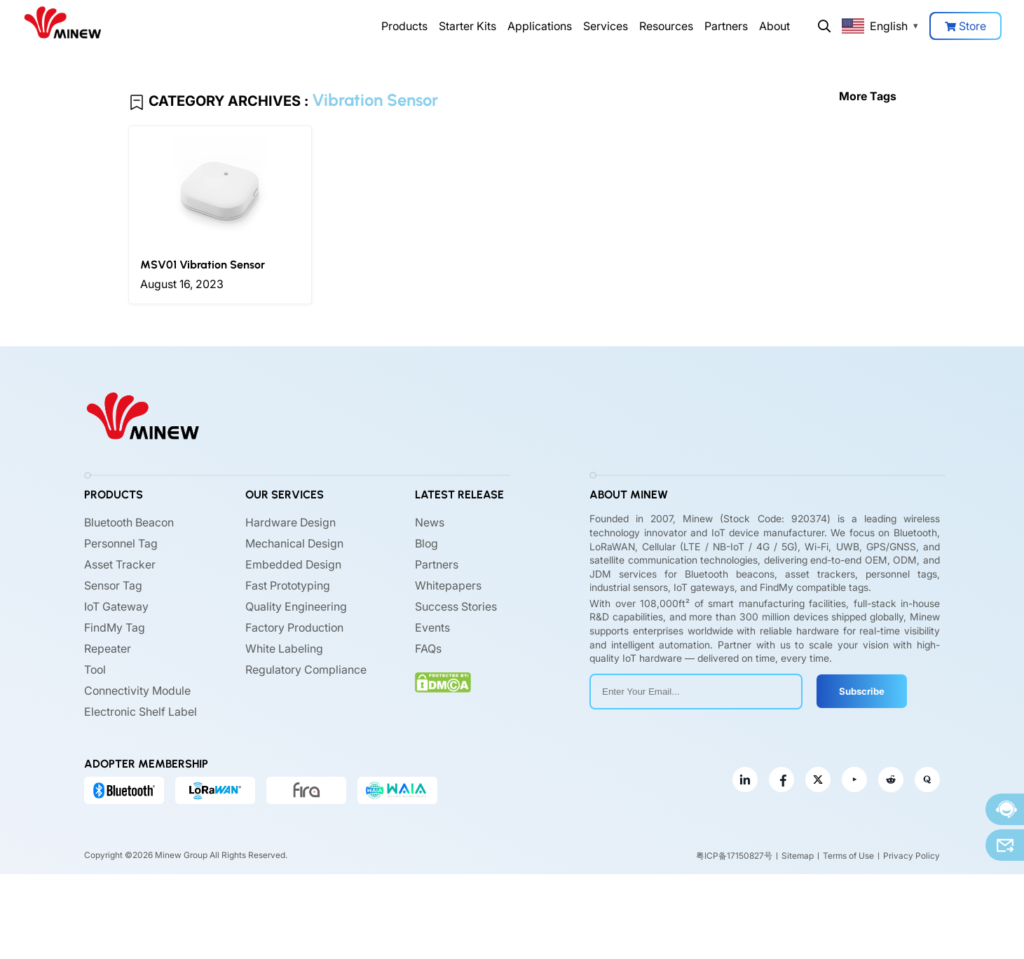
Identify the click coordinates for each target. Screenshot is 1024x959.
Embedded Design (293, 564)
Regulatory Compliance (306, 669)
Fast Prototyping (287, 585)
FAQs (428, 648)
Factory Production (294, 627)
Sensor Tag (113, 585)
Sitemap (797, 855)
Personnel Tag (121, 543)
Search (824, 26)
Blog (426, 543)
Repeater (107, 648)
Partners (726, 26)
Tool (95, 669)
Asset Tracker (120, 564)
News (429, 522)
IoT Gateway (116, 606)
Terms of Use (848, 855)
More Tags (867, 96)
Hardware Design (290, 522)
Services (605, 26)
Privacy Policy (911, 855)
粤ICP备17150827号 (734, 855)
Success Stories (456, 606)
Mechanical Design (294, 543)
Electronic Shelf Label (140, 712)
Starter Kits (467, 26)
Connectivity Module (137, 690)
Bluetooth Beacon (129, 522)
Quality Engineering (296, 606)
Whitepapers (448, 585)
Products (404, 26)
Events (432, 627)
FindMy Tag (114, 627)
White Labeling (284, 648)
